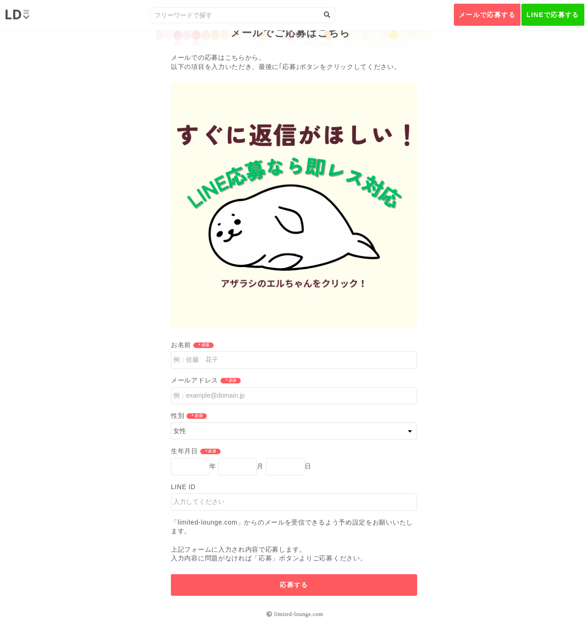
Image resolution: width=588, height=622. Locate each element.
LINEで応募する (552, 14)
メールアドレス (194, 380)
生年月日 (184, 451)
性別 (177, 415)
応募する (294, 584)
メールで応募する (487, 14)
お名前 (181, 344)
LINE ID (183, 487)
